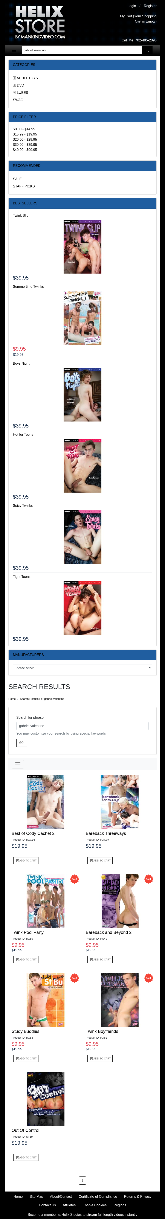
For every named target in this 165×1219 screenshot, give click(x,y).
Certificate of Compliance (98, 1196)
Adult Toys (27, 78)
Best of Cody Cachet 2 (33, 833)
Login (132, 6)
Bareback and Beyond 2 (109, 932)
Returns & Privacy (137, 1196)
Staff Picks (24, 186)
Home (12, 698)
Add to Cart (26, 860)
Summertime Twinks (28, 286)
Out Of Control (25, 1130)
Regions (119, 1205)
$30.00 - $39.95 (25, 144)
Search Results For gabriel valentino (42, 698)
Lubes (22, 92)
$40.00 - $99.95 (25, 150)
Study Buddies (25, 1031)
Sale (17, 179)
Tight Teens (22, 576)
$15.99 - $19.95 (25, 134)
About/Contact (61, 1196)
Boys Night (21, 363)
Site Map (36, 1196)
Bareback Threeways (106, 833)
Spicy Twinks (23, 505)
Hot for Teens (23, 434)
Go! (21, 742)
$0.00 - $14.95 (24, 129)
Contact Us (47, 1205)
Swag (18, 100)
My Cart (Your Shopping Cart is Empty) (138, 18)
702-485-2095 (146, 40)
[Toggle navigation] (14, 50)
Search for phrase (30, 717)
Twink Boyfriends (102, 1031)
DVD (20, 85)
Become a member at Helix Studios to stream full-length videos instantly (82, 1214)
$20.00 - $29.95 (25, 139)
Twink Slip (20, 215)
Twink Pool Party (28, 932)
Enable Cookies (94, 1205)
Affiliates (69, 1205)
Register (150, 6)
